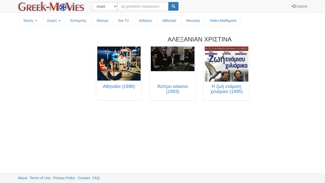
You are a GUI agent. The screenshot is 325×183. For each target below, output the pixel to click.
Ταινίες (30, 21)
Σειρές (53, 21)
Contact (84, 178)
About (22, 178)
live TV (123, 21)
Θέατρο (102, 21)
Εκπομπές (78, 21)
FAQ (96, 178)
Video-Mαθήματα (223, 21)
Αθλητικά (169, 21)
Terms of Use (40, 178)
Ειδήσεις (145, 21)
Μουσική (193, 21)
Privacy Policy (64, 178)
